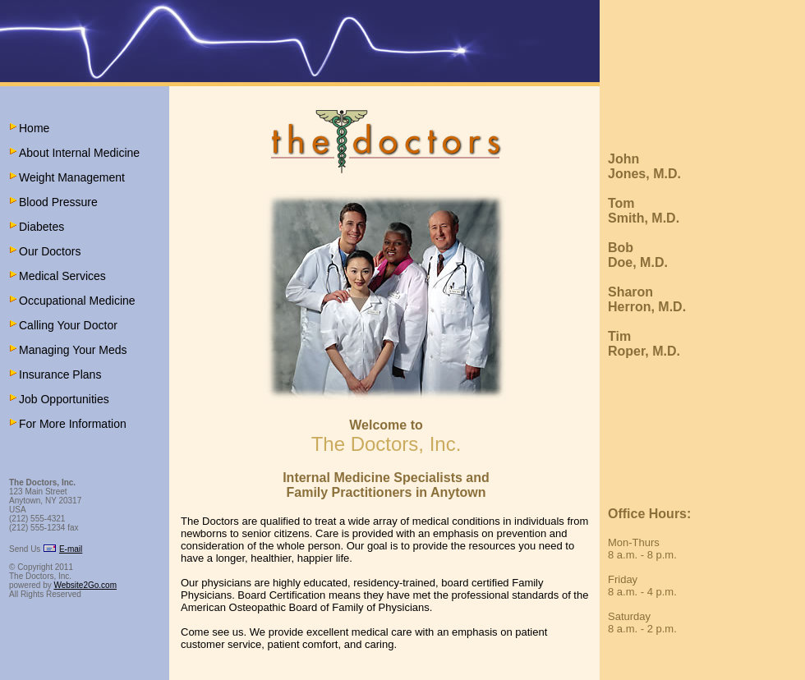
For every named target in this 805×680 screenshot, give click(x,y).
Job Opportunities (64, 399)
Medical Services (62, 276)
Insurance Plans (60, 374)
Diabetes (41, 226)
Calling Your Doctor (68, 325)
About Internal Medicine (79, 152)
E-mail (70, 549)
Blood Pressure (58, 202)
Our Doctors (49, 251)
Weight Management (72, 177)
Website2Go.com (85, 585)
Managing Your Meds (73, 349)
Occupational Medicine (77, 300)
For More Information (72, 423)
